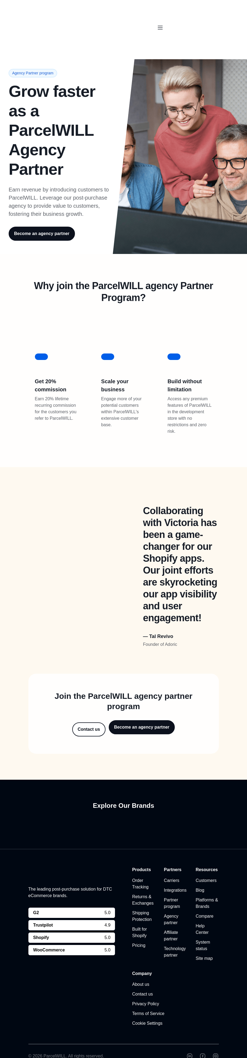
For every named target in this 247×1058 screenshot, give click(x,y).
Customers (206, 866)
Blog (200, 876)
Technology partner (175, 937)
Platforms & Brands (207, 888)
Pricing (139, 931)
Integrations (175, 876)
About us (140, 970)
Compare (204, 902)
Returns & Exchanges (143, 885)
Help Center (202, 914)
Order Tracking (140, 869)
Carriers (171, 866)
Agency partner (171, 905)
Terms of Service (148, 999)
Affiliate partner (171, 921)
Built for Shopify (139, 918)
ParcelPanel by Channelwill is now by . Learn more (120, 8)
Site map (204, 944)
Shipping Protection (142, 901)
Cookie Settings (147, 1009)
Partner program (172, 888)
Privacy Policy (145, 989)
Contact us (142, 979)
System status (203, 931)
